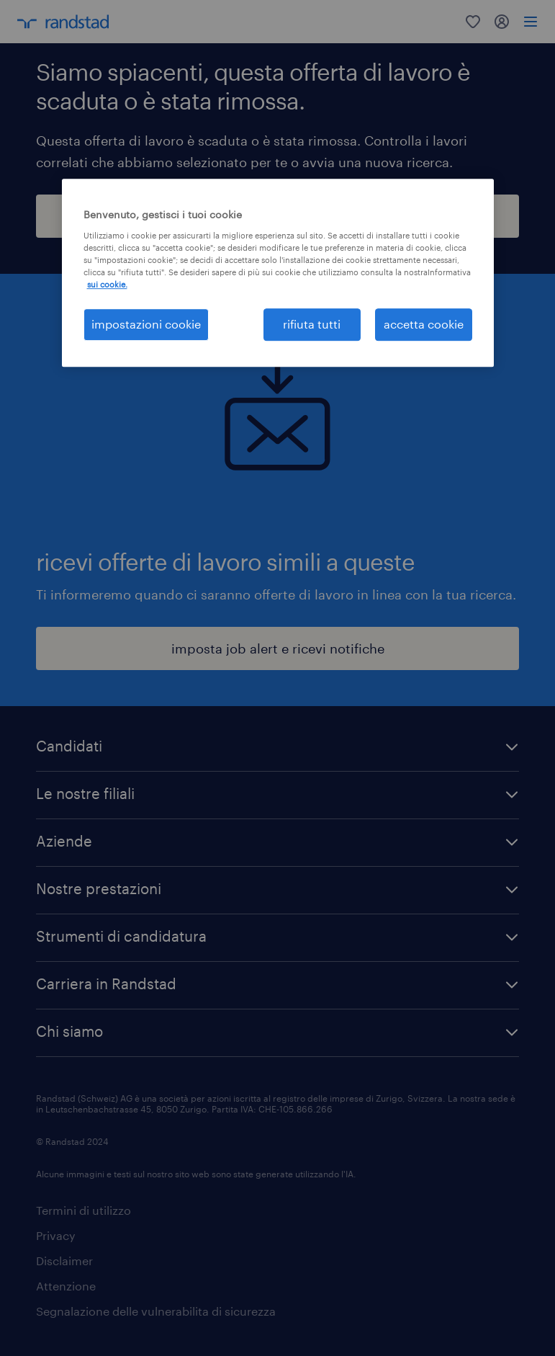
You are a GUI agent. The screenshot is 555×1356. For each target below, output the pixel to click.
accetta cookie (424, 324)
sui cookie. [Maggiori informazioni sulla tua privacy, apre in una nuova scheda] (107, 284)
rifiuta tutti (311, 324)
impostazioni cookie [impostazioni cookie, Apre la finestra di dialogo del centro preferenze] (146, 324)
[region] (278, 272)
